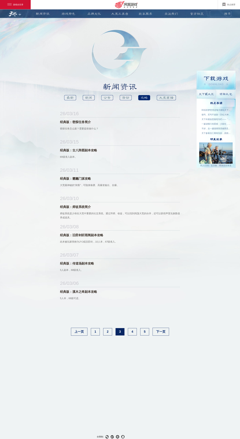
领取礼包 (226, 94)
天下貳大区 (206, 94)
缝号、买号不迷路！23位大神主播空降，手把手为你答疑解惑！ (216, 114)
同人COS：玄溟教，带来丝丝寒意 (215, 165)
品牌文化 (94, 13)
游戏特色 (68, 13)
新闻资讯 (43, 13)
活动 (125, 97)
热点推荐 (229, 4)
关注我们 (171, 13)
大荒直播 (166, 97)
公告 (107, 97)
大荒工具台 (119, 13)
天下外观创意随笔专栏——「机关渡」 (216, 119)
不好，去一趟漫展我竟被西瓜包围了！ (216, 128)
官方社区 (197, 13)
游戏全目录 (15, 4)
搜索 (227, 13)
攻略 (144, 97)
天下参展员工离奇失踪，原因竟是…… (216, 133)
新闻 (88, 97)
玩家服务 (145, 13)
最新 (70, 97)
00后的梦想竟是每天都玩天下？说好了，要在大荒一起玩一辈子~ (216, 110)
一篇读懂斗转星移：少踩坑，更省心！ (216, 124)
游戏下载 (216, 80)
